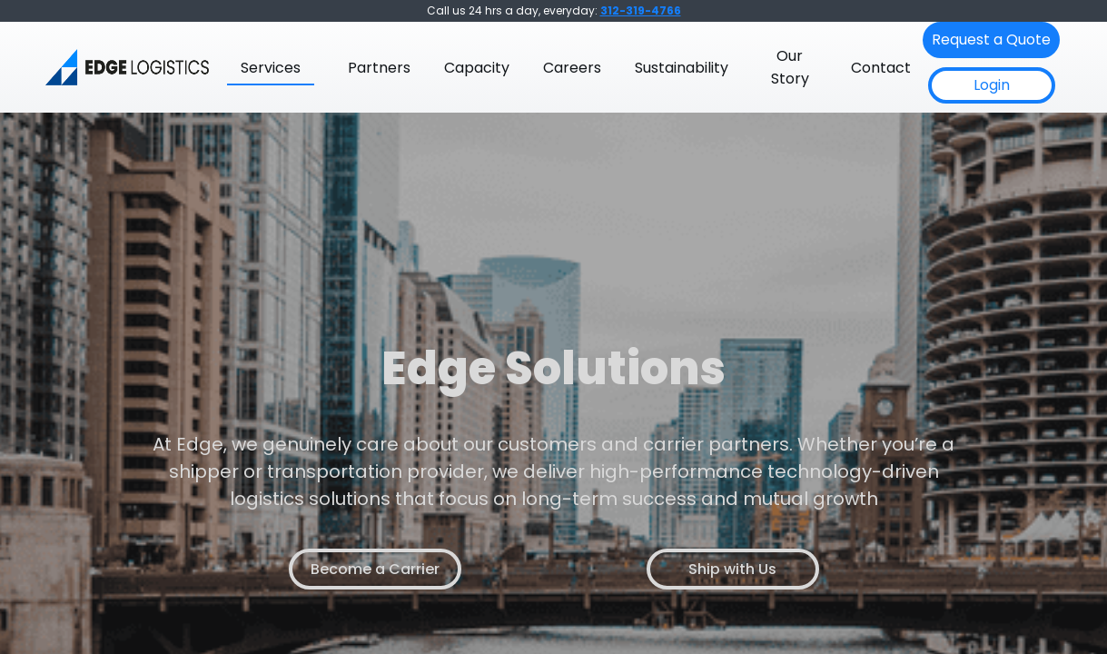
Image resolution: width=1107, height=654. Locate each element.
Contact (881, 67)
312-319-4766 (640, 10)
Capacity (476, 67)
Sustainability (681, 67)
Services (271, 67)
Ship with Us (732, 569)
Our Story (790, 67)
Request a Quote (991, 39)
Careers (572, 67)
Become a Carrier (375, 569)
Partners (379, 67)
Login (992, 84)
